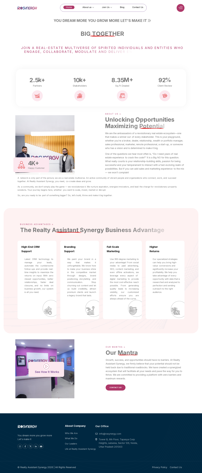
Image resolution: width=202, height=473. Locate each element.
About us (88, 7)
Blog (122, 7)
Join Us (107, 7)
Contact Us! (116, 387)
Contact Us (137, 7)
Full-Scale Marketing (113, 249)
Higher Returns (154, 249)
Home (69, 7)
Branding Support (69, 249)
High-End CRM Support (30, 249)
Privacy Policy (159, 467)
